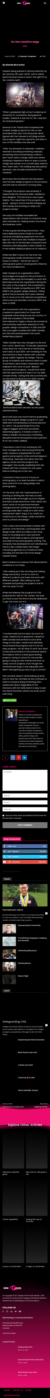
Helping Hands (40, 1106)
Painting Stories (24, 963)
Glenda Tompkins (28, 56)
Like (44, 846)
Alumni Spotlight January (28, 1090)
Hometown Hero (13, 910)
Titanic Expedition (10, 1219)
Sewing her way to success (34, 1220)
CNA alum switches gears (11, 1173)
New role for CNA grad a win (36, 1173)
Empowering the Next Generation (31, 1040)
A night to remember (35, 1266)
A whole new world (25, 1065)
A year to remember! (12, 1266)
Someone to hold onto (13, 1106)
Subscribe (42, 862)
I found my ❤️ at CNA (26, 1078)
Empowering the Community (29, 925)
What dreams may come (27, 1052)
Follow (43, 851)
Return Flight (23, 976)
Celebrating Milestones (27, 951)
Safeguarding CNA (14, 1021)
